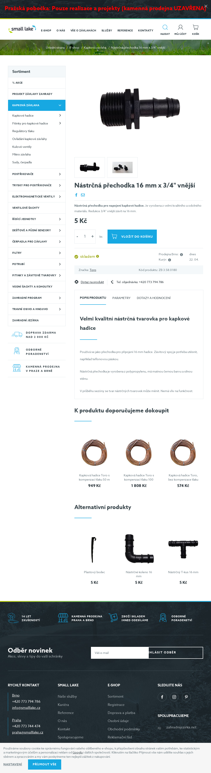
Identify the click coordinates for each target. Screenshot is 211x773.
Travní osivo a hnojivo (30, 309)
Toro (93, 270)
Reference (66, 712)
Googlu (78, 752)
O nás (62, 721)
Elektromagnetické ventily (33, 196)
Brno (16, 695)
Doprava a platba (121, 712)
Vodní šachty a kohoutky (32, 286)
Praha (16, 720)
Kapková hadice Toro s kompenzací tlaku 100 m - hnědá (139, 479)
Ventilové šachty (26, 208)
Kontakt (64, 729)
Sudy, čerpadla (22, 162)
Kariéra (63, 704)
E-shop (74, 47)
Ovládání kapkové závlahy (29, 139)
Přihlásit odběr (179, 652)
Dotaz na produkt (92, 282)
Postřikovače (23, 174)
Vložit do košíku (138, 236)
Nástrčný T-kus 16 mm (183, 572)
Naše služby (67, 696)
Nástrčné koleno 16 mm (139, 574)
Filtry (17, 253)
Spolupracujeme (71, 737)
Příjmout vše (45, 764)
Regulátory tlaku (23, 131)
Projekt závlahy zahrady (32, 94)
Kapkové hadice (23, 115)
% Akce (17, 83)
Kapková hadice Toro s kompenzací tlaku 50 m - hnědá (94, 479)
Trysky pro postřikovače (32, 185)
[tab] (93, 299)
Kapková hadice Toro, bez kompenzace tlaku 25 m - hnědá (183, 479)
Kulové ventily (22, 147)
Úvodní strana (55, 47)
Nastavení (12, 764)
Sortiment (21, 71)
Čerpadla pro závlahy (29, 241)
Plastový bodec (94, 572)
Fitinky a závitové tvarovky (34, 275)
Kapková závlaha (95, 47)
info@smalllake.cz (26, 707)
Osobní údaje (118, 721)
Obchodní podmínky (124, 729)
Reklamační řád (120, 737)
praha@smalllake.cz (27, 732)
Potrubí (18, 264)
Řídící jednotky (24, 219)
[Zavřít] (204, 9)
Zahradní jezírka (25, 320)
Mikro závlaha (21, 154)
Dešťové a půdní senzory (31, 230)
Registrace (116, 704)
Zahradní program (27, 298)
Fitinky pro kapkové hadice (30, 123)
